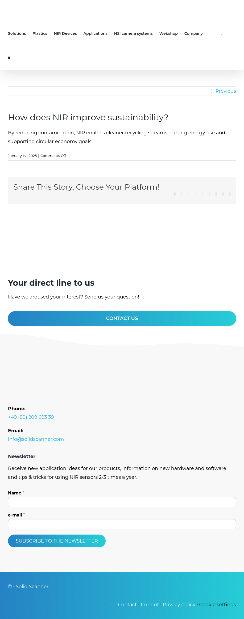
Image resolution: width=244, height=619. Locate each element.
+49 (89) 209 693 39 (31, 417)
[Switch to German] (211, 33)
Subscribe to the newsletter (57, 541)
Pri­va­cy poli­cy (179, 605)
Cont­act (127, 605)
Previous (226, 91)
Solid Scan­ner (32, 587)
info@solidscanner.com (36, 439)
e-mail (16, 515)
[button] (9, 58)
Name (16, 493)
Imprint (150, 605)
